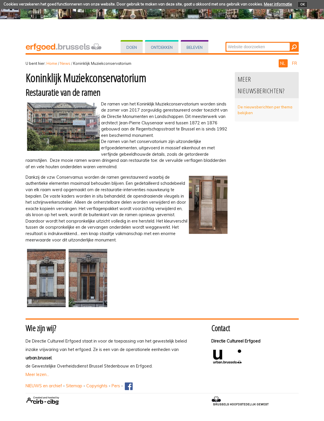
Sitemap (74, 385)
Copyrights (97, 385)
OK (302, 4)
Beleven (195, 47)
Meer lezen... (37, 374)
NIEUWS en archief (44, 385)
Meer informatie (278, 4)
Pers (116, 385)
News (65, 63)
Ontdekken (162, 47)
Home (51, 63)
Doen (131, 47)
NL (283, 63)
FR (294, 63)
